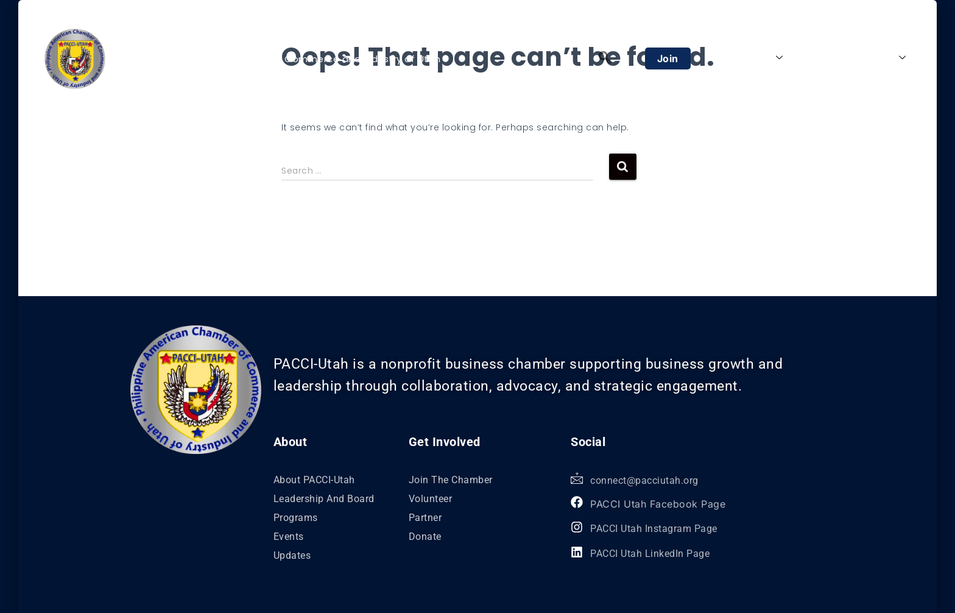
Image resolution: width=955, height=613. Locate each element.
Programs (822, 58)
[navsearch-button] (605, 58)
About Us (755, 58)
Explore (882, 58)
